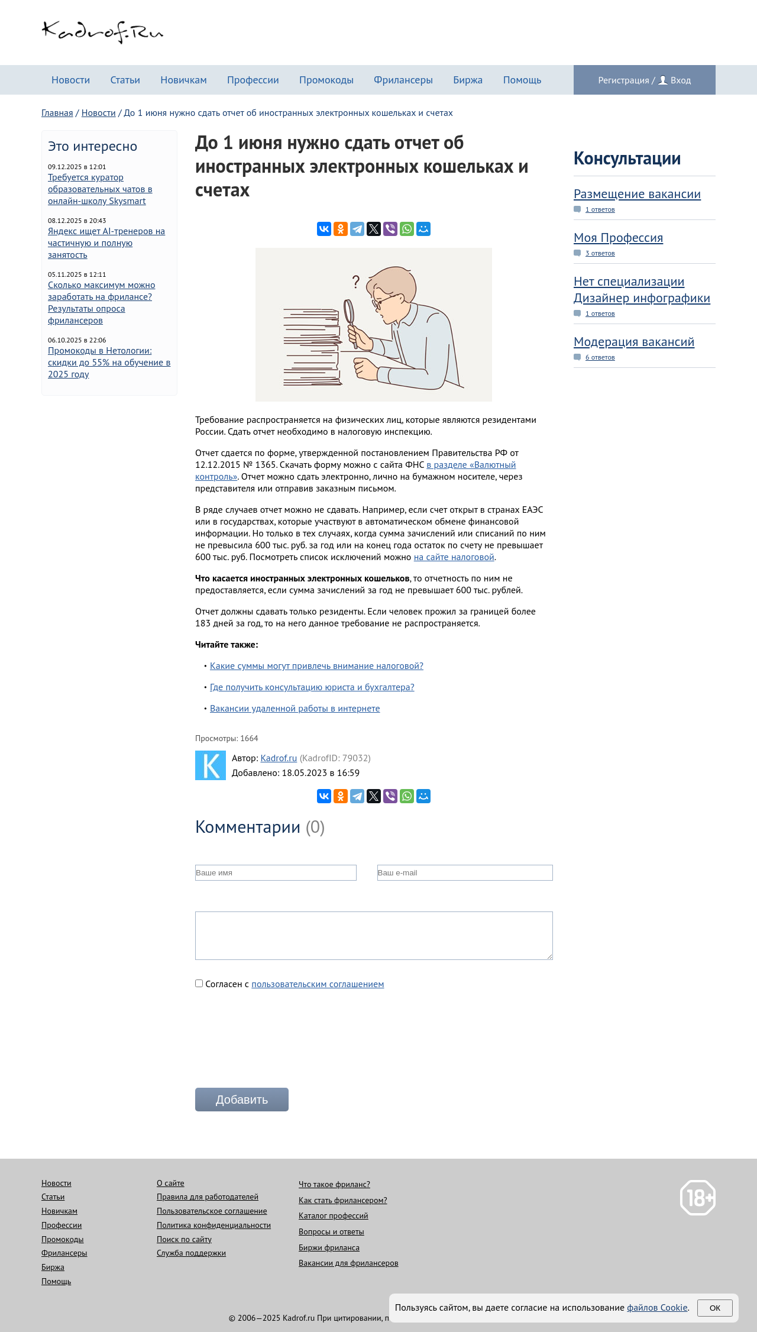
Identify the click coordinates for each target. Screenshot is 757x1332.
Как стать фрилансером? (343, 1200)
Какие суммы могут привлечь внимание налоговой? (316, 665)
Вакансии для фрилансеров (349, 1262)
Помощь (522, 79)
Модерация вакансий (634, 341)
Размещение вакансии (637, 193)
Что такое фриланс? (334, 1184)
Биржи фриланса (329, 1247)
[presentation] (285, 1043)
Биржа (468, 79)
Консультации (627, 157)
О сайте (171, 1183)
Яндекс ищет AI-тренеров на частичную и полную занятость (106, 242)
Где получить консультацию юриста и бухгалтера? (312, 687)
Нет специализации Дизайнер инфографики (642, 289)
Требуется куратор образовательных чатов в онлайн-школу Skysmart (100, 188)
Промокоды (326, 79)
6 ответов (600, 357)
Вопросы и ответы (331, 1231)
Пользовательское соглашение (212, 1210)
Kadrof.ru (278, 758)
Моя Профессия (618, 237)
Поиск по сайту (184, 1239)
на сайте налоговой (454, 556)
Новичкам (183, 79)
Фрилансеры (403, 79)
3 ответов (600, 252)
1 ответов (600, 209)
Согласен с (289, 984)
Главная (57, 112)
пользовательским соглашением (317, 984)
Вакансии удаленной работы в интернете (295, 708)
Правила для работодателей (207, 1196)
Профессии (253, 79)
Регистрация (624, 80)
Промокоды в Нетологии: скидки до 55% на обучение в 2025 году (109, 362)
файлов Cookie (657, 1307)
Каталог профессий (333, 1215)
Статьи (125, 79)
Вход (681, 80)
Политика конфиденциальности (214, 1225)
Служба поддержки (191, 1252)
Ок (715, 1308)
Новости (70, 79)
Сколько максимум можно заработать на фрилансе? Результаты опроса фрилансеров (102, 302)
